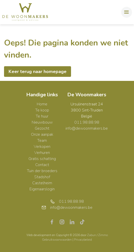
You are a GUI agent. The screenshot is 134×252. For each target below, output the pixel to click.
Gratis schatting (42, 159)
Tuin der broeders (42, 171)
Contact (42, 165)
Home (42, 104)
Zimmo (103, 235)
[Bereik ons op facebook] (53, 221)
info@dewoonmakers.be (86, 128)
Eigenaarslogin (42, 189)
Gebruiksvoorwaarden (57, 240)
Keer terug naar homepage (37, 71)
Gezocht (42, 128)
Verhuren (42, 152)
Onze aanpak (42, 134)
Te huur (42, 116)
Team (42, 140)
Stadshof (42, 177)
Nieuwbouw (42, 122)
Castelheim (42, 183)
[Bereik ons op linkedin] (74, 221)
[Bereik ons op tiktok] (82, 221)
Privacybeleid (83, 240)
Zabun (91, 235)
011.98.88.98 (86, 122)
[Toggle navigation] (126, 12)
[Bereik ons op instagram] (64, 221)
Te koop (42, 110)
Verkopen (42, 146)
